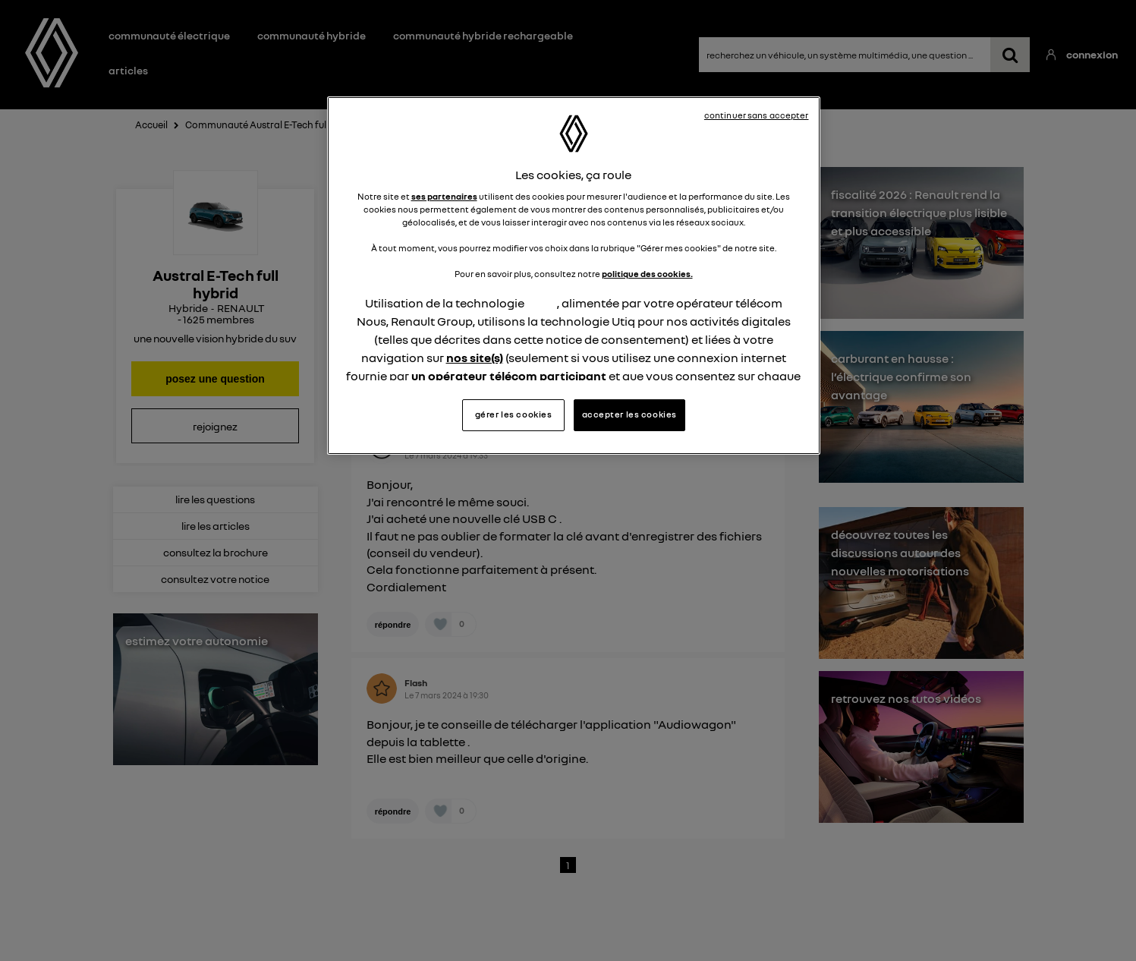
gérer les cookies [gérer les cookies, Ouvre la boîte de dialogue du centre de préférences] (513, 414)
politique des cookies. (647, 274)
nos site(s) (474, 357)
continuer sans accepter (756, 115)
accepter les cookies (629, 414)
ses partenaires (444, 196)
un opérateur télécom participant (508, 375)
